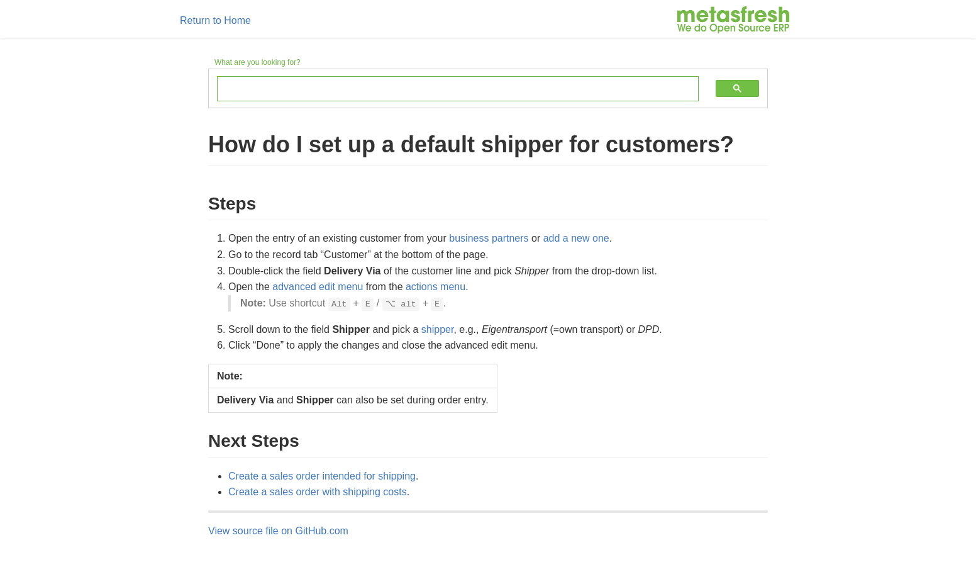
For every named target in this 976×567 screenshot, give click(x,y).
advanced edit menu (317, 286)
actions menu (435, 286)
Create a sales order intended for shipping (322, 476)
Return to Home (215, 20)
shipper (437, 329)
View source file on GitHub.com (278, 530)
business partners (488, 238)
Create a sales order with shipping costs (317, 491)
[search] (448, 89)
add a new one (576, 238)
